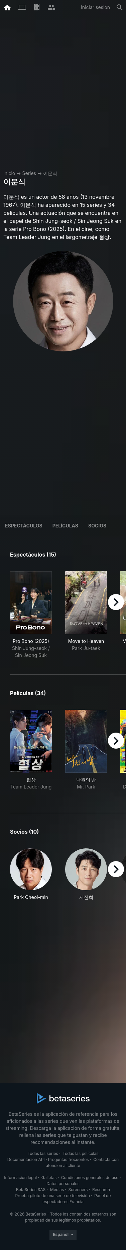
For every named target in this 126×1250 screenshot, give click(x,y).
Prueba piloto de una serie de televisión (52, 1195)
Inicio (9, 173)
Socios (97, 525)
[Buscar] (119, 7)
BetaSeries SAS (30, 1189)
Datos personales (63, 1183)
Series (29, 173)
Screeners (78, 1189)
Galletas (49, 1177)
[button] (31, 874)
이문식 (50, 173)
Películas (65, 525)
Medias (57, 1189)
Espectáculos (23, 525)
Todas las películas (80, 1153)
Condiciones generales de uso (90, 1177)
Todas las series (42, 1153)
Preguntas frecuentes (68, 1159)
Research (101, 1189)
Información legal (20, 1177)
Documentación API (26, 1159)
